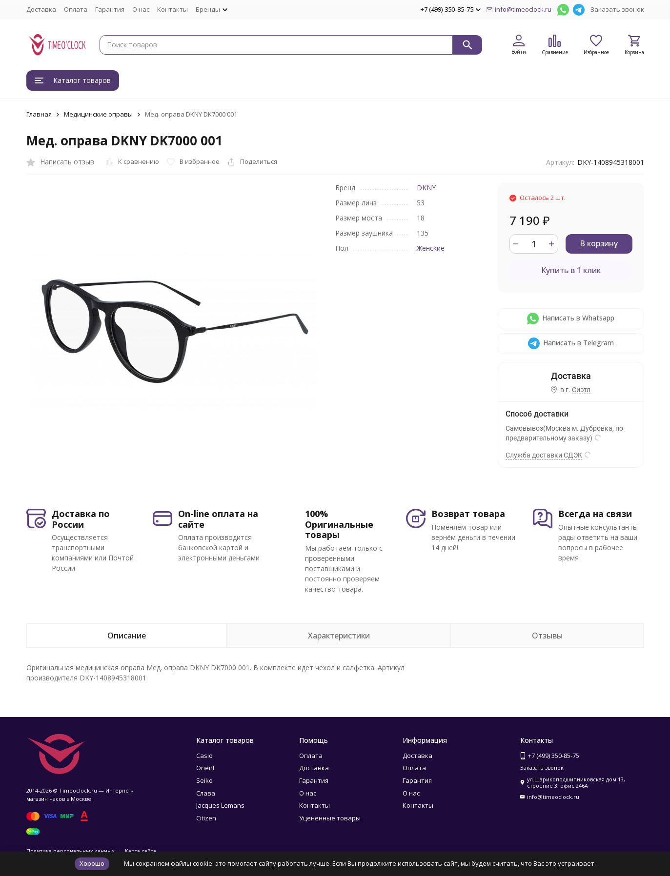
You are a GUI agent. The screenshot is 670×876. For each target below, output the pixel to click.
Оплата (75, 9)
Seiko (204, 780)
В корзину (599, 243)
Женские (431, 248)
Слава (205, 793)
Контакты (172, 9)
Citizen (206, 818)
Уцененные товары (330, 818)
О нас (140, 9)
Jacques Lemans (220, 805)
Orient (205, 767)
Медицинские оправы (98, 114)
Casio (204, 755)
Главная (39, 114)
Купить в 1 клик (571, 270)
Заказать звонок (617, 9)
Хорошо (92, 863)
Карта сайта (140, 851)
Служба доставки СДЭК (544, 455)
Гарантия (109, 9)
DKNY (426, 187)
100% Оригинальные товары (339, 524)
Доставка (41, 9)
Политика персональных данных (70, 851)
